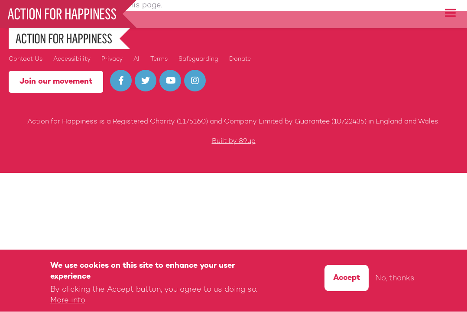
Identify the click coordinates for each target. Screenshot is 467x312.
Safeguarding (198, 59)
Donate (240, 59)
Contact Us (25, 59)
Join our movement (55, 82)
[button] (450, 13)
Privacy (112, 59)
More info (67, 302)
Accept (346, 279)
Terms (159, 59)
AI (136, 59)
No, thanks (395, 280)
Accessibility (72, 59)
